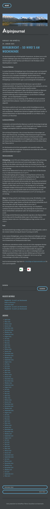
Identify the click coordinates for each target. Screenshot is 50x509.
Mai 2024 (7, 368)
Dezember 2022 (9, 404)
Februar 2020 (8, 461)
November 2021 (9, 431)
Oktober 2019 (8, 465)
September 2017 (9, 474)
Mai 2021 (7, 444)
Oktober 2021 (8, 433)
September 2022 (9, 410)
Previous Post (16, 487)
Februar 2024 (8, 374)
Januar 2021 (8, 452)
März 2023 (7, 398)
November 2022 (9, 406)
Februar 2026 (8, 324)
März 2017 (7, 476)
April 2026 (7, 319)
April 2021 (7, 446)
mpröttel (16, 41)
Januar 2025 (8, 351)
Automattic (40, 503)
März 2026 (7, 321)
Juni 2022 (7, 417)
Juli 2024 (7, 364)
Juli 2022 (7, 414)
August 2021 (8, 438)
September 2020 (9, 457)
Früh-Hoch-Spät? (9, 304)
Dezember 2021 (9, 429)
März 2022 (7, 423)
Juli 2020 (7, 459)
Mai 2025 (7, 343)
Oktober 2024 (8, 357)
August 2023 (8, 387)
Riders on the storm (10, 302)
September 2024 (9, 359)
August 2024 (8, 362)
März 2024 (7, 372)
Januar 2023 (8, 402)
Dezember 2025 (9, 328)
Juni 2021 (7, 442)
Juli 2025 (7, 338)
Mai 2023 (7, 393)
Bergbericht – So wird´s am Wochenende (16, 300)
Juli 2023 (7, 389)
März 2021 (7, 448)
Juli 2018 (7, 471)
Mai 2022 (7, 419)
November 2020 (9, 455)
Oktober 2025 (8, 332)
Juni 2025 (7, 340)
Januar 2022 (8, 427)
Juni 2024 (7, 366)
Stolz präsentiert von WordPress (15, 503)
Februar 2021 (8, 450)
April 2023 (7, 395)
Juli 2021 (7, 440)
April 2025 (7, 345)
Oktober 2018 (8, 469)
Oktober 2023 (8, 383)
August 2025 (8, 336)
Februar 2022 (8, 425)
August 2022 (8, 412)
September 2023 (9, 385)
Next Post (43, 492)
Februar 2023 (8, 400)
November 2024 (9, 355)
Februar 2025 (8, 349)
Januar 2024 (8, 376)
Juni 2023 (7, 391)
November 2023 (9, 381)
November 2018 (9, 467)
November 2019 (9, 463)
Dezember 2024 (9, 353)
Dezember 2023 (9, 378)
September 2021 (9, 436)
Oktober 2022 (8, 408)
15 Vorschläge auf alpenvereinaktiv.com (34, 261)
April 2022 (7, 421)
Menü (7, 5)
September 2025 (9, 334)
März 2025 (7, 347)
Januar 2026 (8, 326)
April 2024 (7, 370)
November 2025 (9, 330)
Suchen (5, 285)
